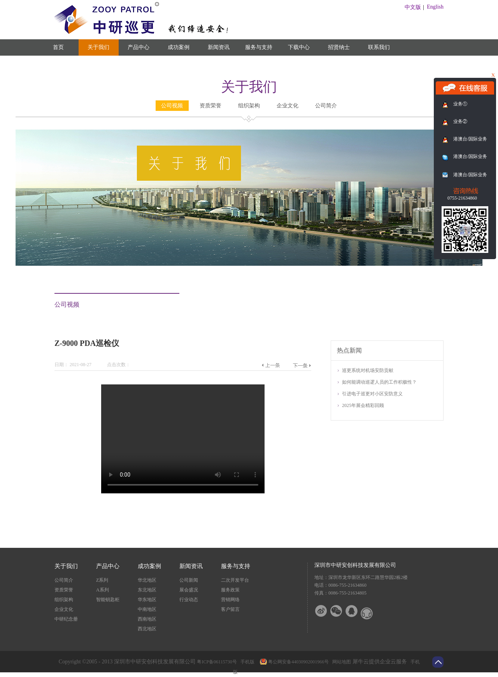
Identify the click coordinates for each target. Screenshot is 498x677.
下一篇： (301, 365)
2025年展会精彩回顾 (363, 405)
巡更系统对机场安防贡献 (367, 370)
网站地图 (340, 662)
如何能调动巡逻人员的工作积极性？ (379, 382)
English (435, 7)
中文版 (413, 7)
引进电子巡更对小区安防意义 (372, 393)
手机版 (246, 662)
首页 (58, 47)
